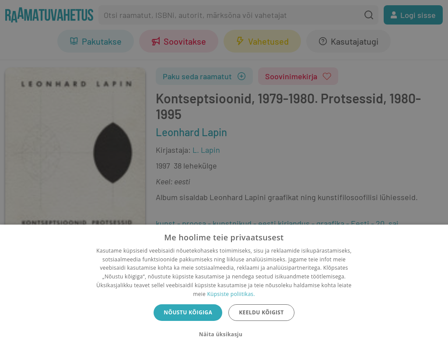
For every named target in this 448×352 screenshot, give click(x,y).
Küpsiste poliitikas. (231, 294)
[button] (224, 334)
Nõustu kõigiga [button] (188, 312)
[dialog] (224, 288)
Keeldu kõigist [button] (261, 312)
